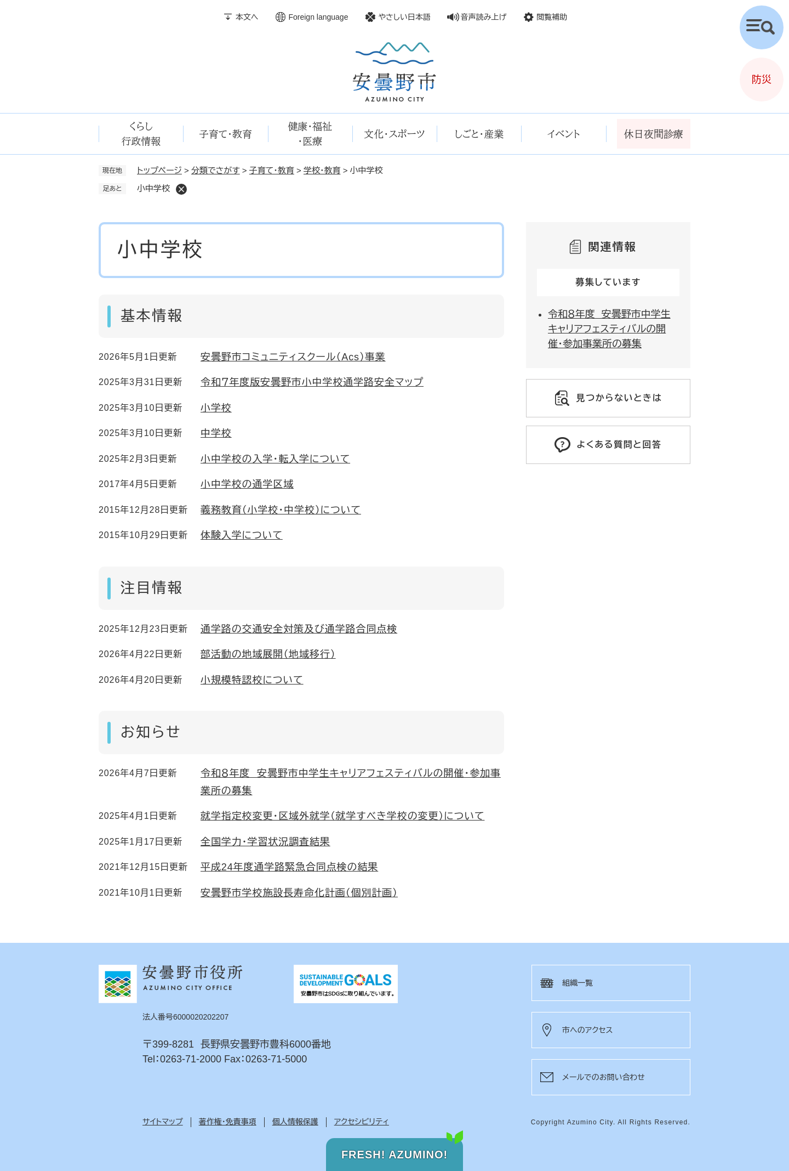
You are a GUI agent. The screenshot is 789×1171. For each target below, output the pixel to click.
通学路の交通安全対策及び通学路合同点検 (299, 629)
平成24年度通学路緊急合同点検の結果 (289, 867)
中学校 (216, 433)
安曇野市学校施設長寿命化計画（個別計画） (299, 892)
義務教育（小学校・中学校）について (281, 510)
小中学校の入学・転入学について (275, 459)
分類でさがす (215, 170)
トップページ (159, 170)
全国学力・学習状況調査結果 (265, 841)
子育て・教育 (271, 170)
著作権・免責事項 (227, 1121)
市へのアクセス (587, 1030)
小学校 (216, 408)
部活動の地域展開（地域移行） (268, 654)
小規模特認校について (252, 680)
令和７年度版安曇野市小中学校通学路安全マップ (312, 382)
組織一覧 (577, 982)
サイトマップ (162, 1121)
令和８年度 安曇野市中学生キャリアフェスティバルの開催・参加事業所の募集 (609, 329)
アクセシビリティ (361, 1121)
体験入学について (242, 535)
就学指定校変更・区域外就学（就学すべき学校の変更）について (342, 816)
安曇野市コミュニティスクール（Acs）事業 (293, 357)
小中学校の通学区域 (247, 484)
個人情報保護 (295, 1121)
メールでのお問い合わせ (603, 1077)
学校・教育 (322, 170)
